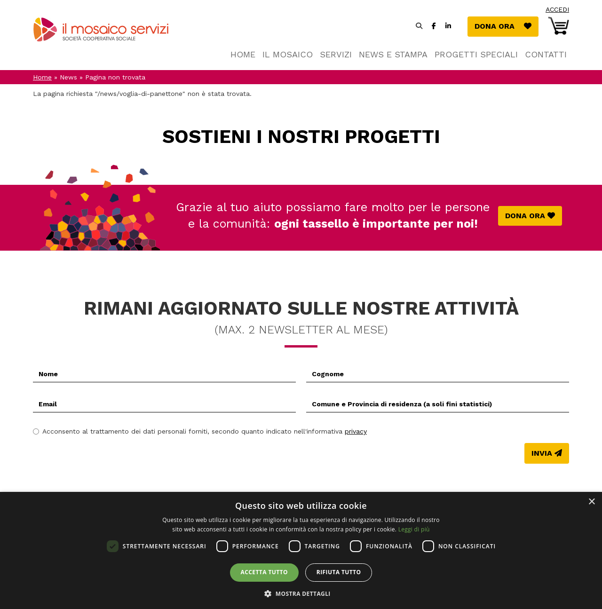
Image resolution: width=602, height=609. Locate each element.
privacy (356, 431)
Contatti (546, 54)
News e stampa (393, 54)
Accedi (557, 9)
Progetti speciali (476, 54)
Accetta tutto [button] (264, 572)
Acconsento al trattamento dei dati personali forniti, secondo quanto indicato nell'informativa (200, 431)
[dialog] (301, 550)
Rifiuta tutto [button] (339, 572)
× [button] (591, 502)
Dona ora (507, 26)
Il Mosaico (287, 54)
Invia (541, 453)
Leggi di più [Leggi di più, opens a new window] (414, 529)
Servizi (336, 54)
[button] (301, 593)
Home (242, 54)
